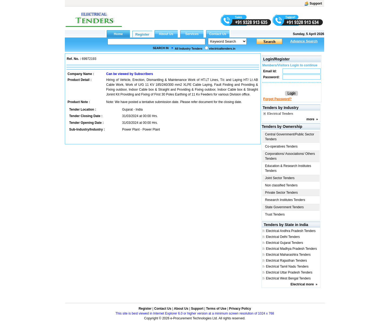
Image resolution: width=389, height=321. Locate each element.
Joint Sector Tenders (279, 178)
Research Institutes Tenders (285, 200)
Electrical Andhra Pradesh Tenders (291, 231)
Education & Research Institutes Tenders (288, 168)
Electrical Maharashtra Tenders (288, 255)
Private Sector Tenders (281, 192)
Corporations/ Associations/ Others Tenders (290, 156)
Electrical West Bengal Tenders (288, 278)
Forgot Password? (277, 99)
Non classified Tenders (281, 185)
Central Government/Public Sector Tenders (289, 136)
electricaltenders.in (222, 48)
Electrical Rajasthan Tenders (286, 260)
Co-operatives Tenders (281, 146)
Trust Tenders (275, 214)
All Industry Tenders (188, 48)
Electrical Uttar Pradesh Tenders (289, 272)
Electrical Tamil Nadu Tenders (287, 266)
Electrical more (302, 284)
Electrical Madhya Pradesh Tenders (291, 249)
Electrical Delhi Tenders (283, 237)
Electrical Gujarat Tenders (284, 243)
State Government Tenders (284, 207)
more (310, 119)
